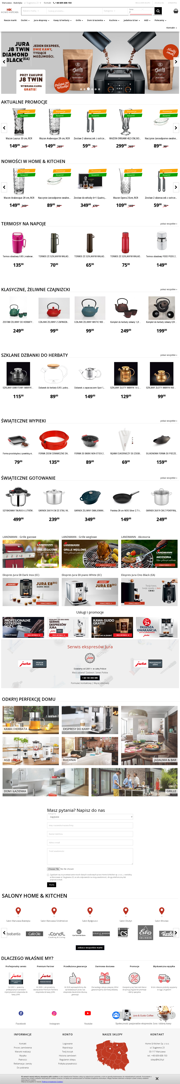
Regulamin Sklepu (142, 3)
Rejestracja (68, 1047)
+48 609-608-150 (63, 2)
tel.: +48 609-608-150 (157, 1055)
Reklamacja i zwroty (23, 1063)
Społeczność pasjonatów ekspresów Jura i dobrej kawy (143, 1023)
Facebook (21, 1023)
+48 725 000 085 (90, 677)
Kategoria (52, 813)
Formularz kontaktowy (81, 683)
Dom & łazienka (96, 20)
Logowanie (68, 1043)
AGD (147, 20)
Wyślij (51, 884)
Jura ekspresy (41, 20)
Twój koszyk (67, 1051)
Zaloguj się (159, 3)
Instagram (55, 1023)
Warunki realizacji (23, 1051)
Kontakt (172, 27)
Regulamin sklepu (68, 1059)
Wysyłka (22, 1055)
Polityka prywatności (67, 1063)
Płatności (23, 1059)
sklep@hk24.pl (157, 1059)
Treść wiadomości (56, 851)
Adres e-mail (54, 842)
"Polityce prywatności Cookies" (52, 1082)
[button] (81, 89)
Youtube (88, 1023)
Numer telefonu (56, 834)
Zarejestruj (172, 3)
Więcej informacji (101, 683)
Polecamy (160, 20)
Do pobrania (23, 1067)
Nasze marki (10, 20)
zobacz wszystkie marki (90, 947)
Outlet (25, 20)
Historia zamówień (67, 1055)
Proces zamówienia (23, 1047)
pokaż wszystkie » (169, 223)
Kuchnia (114, 20)
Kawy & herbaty (62, 20)
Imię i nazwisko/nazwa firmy (61, 825)
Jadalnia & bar (132, 20)
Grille (79, 20)
